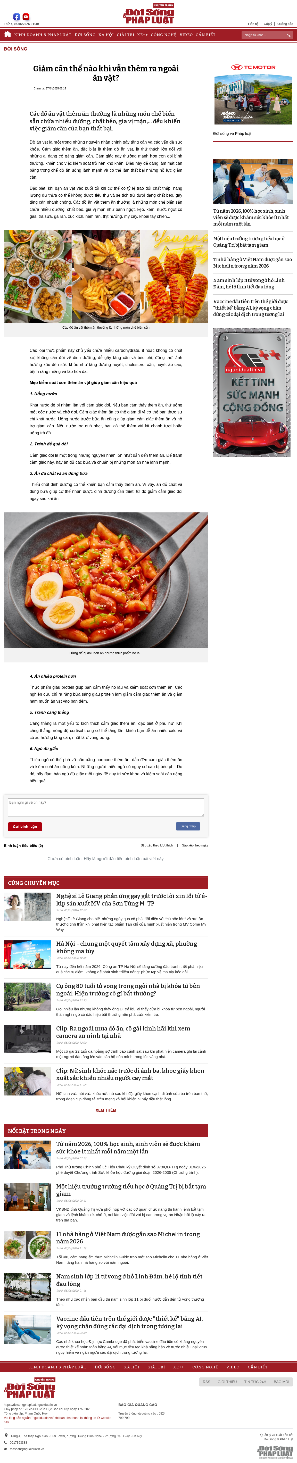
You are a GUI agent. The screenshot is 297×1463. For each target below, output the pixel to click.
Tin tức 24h (255, 1382)
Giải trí (125, 34)
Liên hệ (253, 24)
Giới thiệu (227, 1382)
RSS (206, 1382)
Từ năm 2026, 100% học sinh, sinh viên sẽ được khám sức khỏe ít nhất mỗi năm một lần (128, 1148)
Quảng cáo (285, 24)
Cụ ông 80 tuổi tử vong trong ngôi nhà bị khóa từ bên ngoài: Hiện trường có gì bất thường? (128, 990)
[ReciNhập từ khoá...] (267, 35)
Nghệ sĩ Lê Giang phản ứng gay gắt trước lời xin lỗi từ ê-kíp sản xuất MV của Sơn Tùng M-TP (132, 900)
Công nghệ (164, 34)
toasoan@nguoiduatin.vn (27, 1449)
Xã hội (106, 34)
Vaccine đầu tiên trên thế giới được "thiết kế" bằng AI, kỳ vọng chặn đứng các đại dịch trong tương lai (129, 1322)
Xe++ (142, 34)
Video (186, 34)
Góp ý (268, 24)
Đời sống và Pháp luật (232, 133)
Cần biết (206, 34)
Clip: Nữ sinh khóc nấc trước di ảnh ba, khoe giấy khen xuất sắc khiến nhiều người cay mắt (130, 1074)
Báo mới (281, 1382)
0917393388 (18, 1442)
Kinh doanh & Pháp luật (43, 34)
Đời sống (85, 34)
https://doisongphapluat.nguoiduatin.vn (30, 1405)
